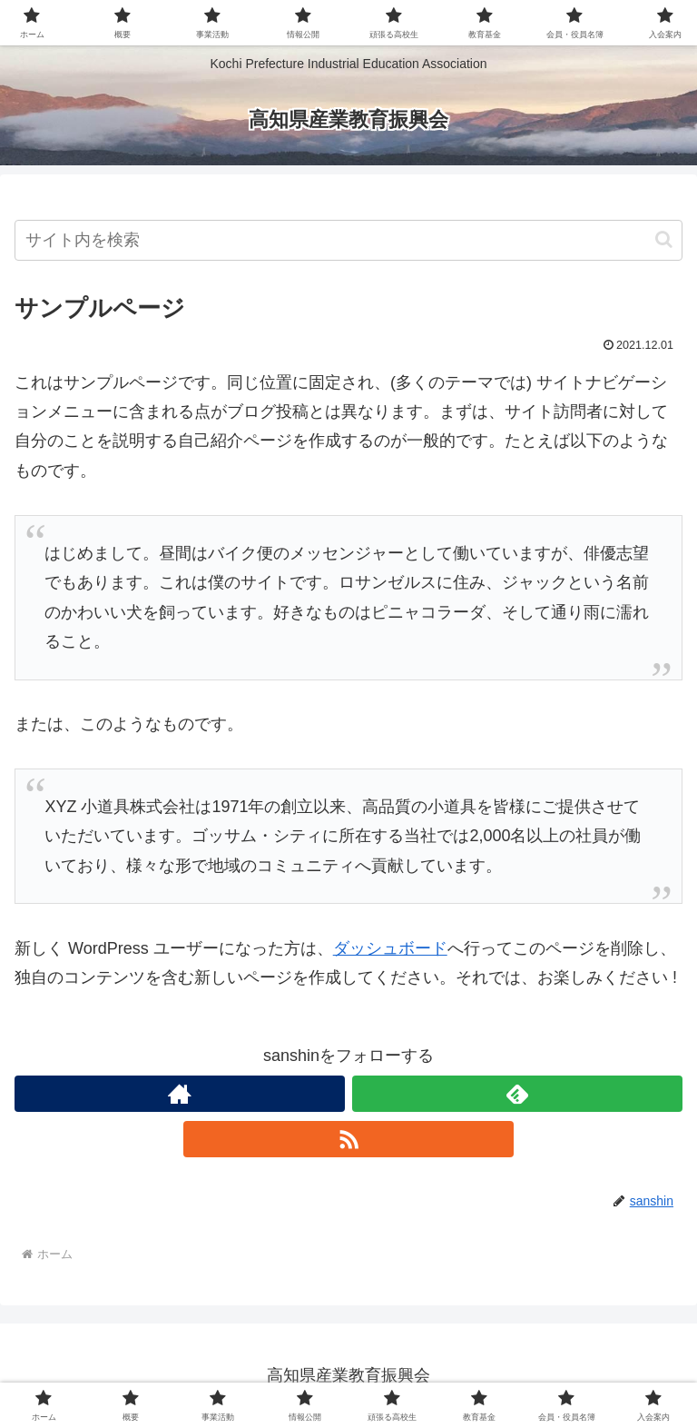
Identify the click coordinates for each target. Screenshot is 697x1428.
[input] (348, 240)
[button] (664, 239)
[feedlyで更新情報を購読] (517, 1094)
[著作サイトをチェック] (180, 1094)
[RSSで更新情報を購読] (348, 1139)
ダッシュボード (390, 948)
